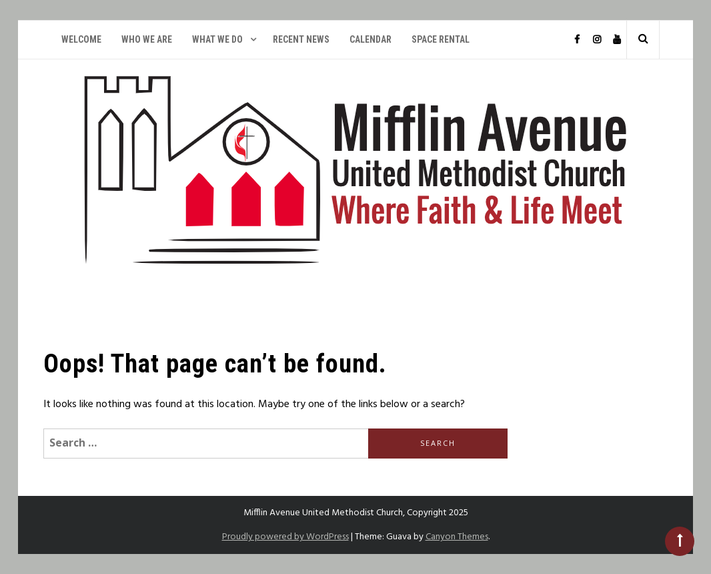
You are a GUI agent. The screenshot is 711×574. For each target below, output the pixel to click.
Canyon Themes (457, 537)
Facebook (576, 39)
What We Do (217, 39)
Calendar (370, 39)
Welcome (81, 39)
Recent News (301, 39)
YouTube (616, 39)
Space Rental (441, 39)
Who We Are (146, 39)
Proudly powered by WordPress (285, 537)
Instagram (596, 39)
